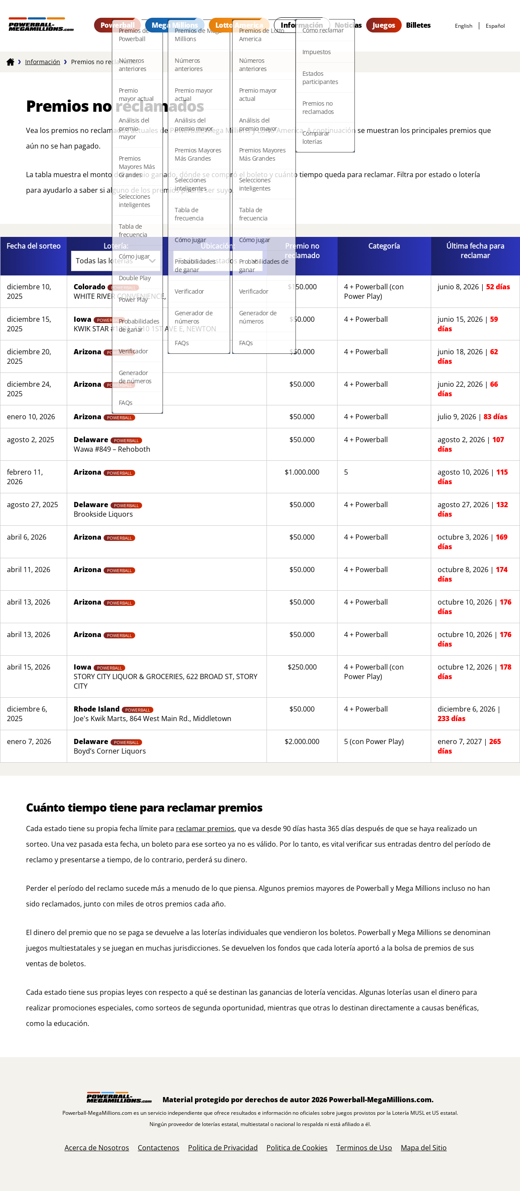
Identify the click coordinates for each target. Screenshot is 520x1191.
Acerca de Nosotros (97, 1147)
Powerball (118, 25)
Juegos (384, 25)
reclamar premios (205, 828)
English (463, 25)
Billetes (418, 25)
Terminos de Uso (364, 1147)
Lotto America (239, 25)
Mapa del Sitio (424, 1147)
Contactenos (158, 1147)
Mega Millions (175, 25)
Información (302, 25)
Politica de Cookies (297, 1147)
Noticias (348, 25)
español (495, 25)
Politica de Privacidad (223, 1147)
